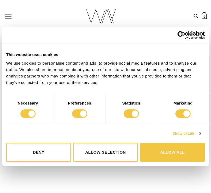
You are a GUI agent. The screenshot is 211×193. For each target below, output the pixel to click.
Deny (38, 152)
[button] (8, 16)
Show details (183, 133)
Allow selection (105, 152)
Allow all (172, 152)
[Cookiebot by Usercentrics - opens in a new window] (181, 35)
